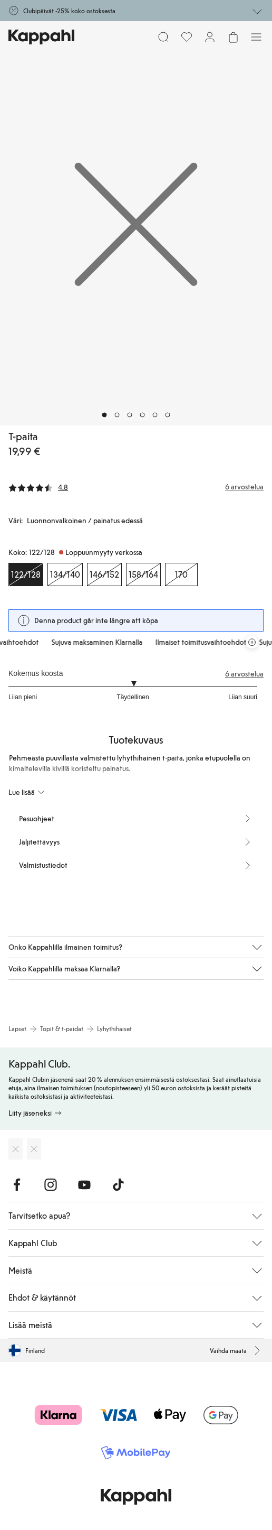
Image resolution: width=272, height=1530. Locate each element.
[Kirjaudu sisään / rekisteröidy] (209, 37)
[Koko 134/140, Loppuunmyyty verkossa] (65, 574)
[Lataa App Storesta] (15, 1149)
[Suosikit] (186, 37)
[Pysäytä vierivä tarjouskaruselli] (252, 642)
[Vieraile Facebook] (16, 1184)
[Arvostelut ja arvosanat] (136, 486)
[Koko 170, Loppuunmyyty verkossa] (181, 574)
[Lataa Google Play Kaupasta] (34, 1149)
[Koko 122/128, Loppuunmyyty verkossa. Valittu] (25, 574)
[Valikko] (256, 37)
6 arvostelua (244, 674)
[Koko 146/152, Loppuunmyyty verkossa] (104, 574)
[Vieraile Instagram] (50, 1184)
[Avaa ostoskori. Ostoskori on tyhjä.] (233, 37)
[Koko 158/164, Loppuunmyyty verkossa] (143, 574)
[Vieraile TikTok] (118, 1184)
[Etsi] (163, 37)
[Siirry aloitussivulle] (41, 37)
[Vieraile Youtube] (84, 1184)
